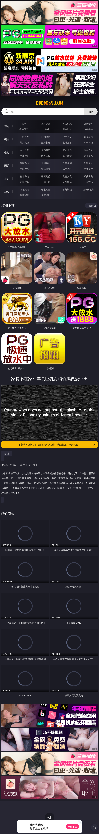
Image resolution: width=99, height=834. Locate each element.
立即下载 (72, 826)
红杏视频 (24, 195)
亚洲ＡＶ (24, 136)
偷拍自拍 (45, 150)
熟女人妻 (24, 142)
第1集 (7, 453)
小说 (6, 179)
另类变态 (88, 155)
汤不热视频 (88, 189)
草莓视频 (67, 189)
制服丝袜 (24, 155)
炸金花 (45, 129)
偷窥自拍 (24, 163)
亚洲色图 (45, 163)
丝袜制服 (45, 142)
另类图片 (88, 168)
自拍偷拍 (45, 136)
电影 (6, 152)
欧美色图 (67, 163)
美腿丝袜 (24, 168)
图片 (6, 165)
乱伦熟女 (67, 155)
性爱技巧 (88, 182)
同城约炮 (24, 189)
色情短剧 (45, 195)
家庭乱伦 (45, 176)
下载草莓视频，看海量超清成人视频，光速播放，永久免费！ (57, 444)
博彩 (6, 126)
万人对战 (67, 123)
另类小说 (45, 182)
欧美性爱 (88, 150)
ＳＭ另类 (88, 142)
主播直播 (67, 142)
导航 (6, 192)
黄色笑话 (67, 182)
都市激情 (24, 176)
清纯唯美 (45, 168)
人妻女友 (67, 176)
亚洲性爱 (24, 150)
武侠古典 (88, 176)
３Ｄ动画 (88, 136)
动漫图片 (88, 163)
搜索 (91, 111)
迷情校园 (24, 182)
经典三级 (45, 155)
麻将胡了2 (24, 129)
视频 (6, 139)
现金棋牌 (67, 129)
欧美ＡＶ (67, 136)
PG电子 (24, 123)
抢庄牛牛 (88, 129)
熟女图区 (67, 168)
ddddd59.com (49, 103)
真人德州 (45, 123)
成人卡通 (67, 150)
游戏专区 (88, 123)
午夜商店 (45, 189)
